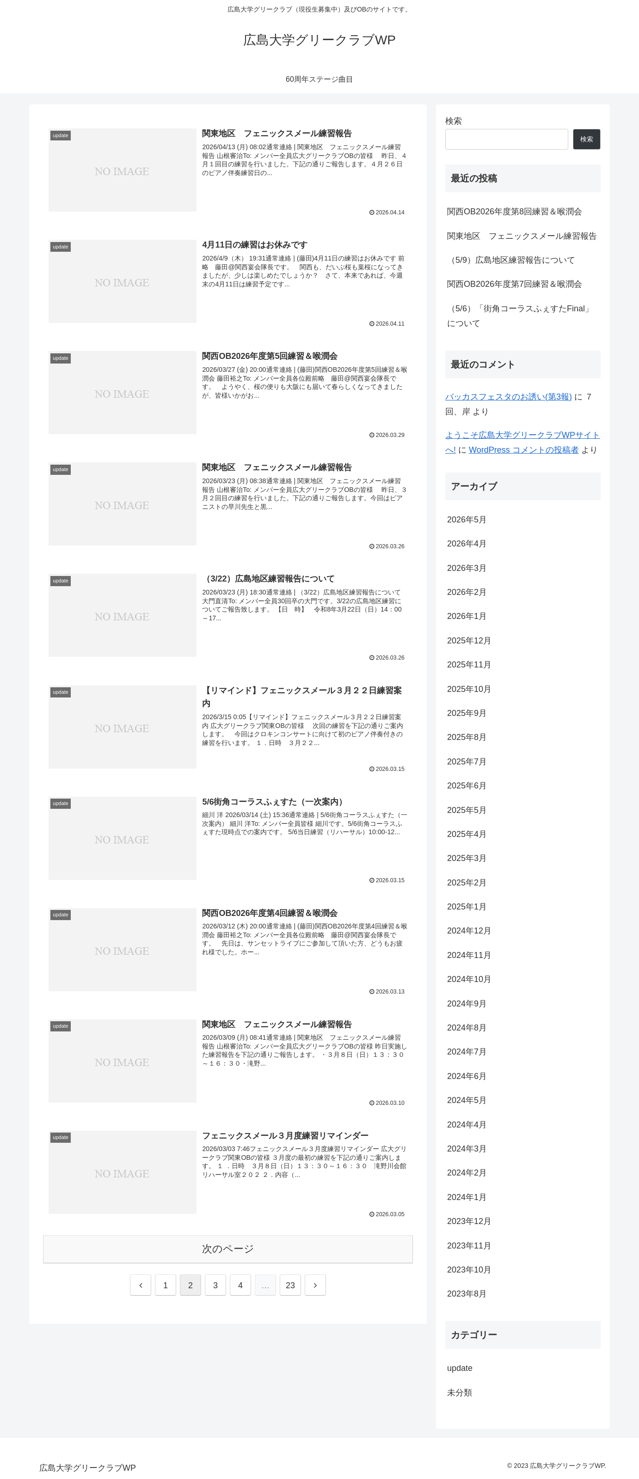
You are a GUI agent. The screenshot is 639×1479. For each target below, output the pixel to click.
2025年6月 (467, 785)
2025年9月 (467, 713)
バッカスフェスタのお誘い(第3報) (508, 396)
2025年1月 (467, 906)
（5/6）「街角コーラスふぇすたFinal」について (520, 316)
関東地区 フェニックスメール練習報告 (522, 236)
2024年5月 (467, 1100)
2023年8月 (467, 1293)
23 (290, 1286)
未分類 (459, 1392)
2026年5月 (467, 519)
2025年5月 (467, 810)
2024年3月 (467, 1148)
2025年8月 (467, 737)
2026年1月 (467, 616)
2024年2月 (467, 1172)
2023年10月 (469, 1269)
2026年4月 (467, 543)
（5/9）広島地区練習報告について (511, 260)
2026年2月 (467, 592)
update (460, 1368)
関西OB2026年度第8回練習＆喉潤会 (514, 211)
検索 (453, 121)
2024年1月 (467, 1197)
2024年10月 (469, 979)
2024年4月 (467, 1124)
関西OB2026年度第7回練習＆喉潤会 (514, 284)
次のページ (228, 1250)
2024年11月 (469, 955)
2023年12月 (469, 1221)
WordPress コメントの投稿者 (524, 450)
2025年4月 (467, 834)
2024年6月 (467, 1076)
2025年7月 (467, 761)
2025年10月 (469, 689)
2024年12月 (469, 930)
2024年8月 (467, 1027)
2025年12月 (469, 640)
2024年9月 (467, 1003)
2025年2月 (467, 882)
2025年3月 (467, 858)
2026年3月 (467, 568)
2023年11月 (469, 1245)
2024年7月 (467, 1051)
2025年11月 (469, 664)
